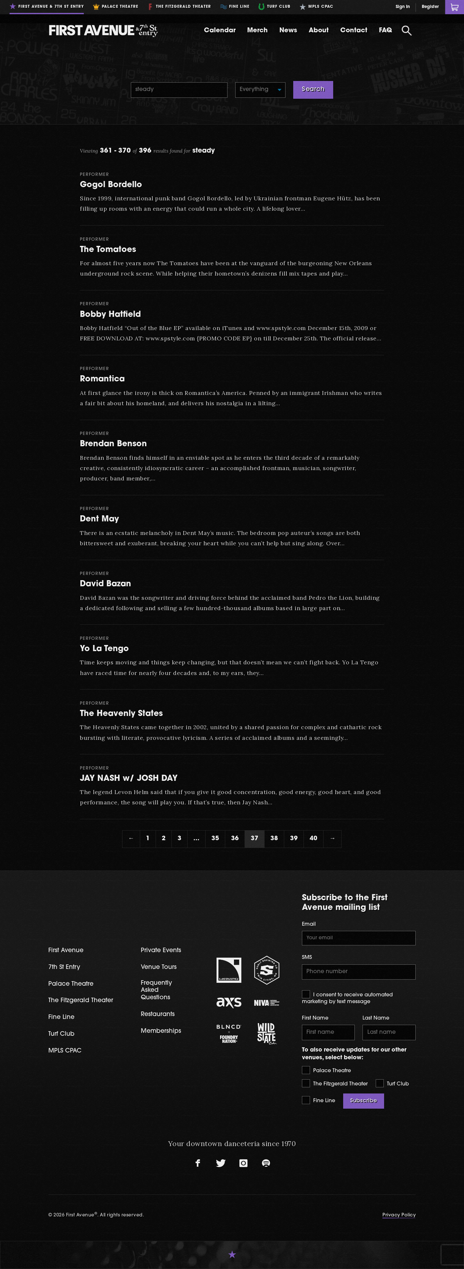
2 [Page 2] (164, 839)
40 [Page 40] (313, 839)
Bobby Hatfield (110, 315)
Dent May (99, 519)
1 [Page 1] (148, 839)
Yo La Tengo (104, 649)
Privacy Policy (399, 1215)
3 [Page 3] (179, 839)
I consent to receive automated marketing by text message (347, 997)
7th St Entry (64, 967)
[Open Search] (407, 31)
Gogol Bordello (111, 185)
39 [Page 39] (294, 839)
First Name (315, 1018)
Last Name (375, 1018)
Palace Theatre (326, 1070)
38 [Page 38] (274, 839)
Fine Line (318, 1100)
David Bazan (105, 584)
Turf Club (392, 1083)
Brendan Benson (113, 444)
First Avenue (65, 951)
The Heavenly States (121, 714)
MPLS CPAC (65, 1051)
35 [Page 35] (215, 839)
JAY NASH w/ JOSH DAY (129, 779)
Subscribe (363, 1100)
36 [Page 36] (235, 839)
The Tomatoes (108, 250)
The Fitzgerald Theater (335, 1083)
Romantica (102, 379)
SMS (307, 957)
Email (309, 924)
